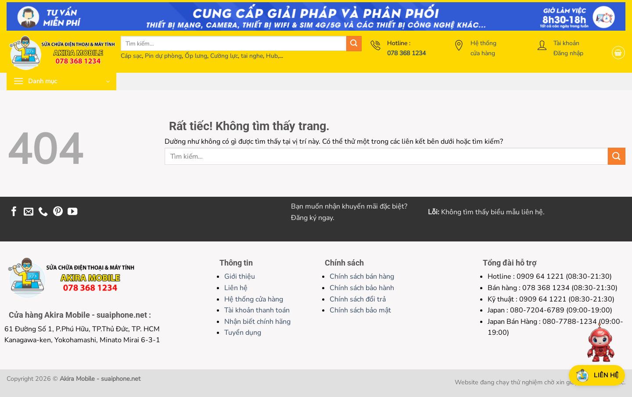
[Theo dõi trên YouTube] (72, 212)
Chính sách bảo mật (360, 310)
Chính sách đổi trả (358, 299)
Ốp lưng (196, 56)
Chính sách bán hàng (362, 276)
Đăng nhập (568, 53)
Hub (272, 56)
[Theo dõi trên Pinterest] (58, 212)
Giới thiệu (239, 276)
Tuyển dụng (242, 332)
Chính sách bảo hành (362, 288)
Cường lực (224, 56)
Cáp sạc (131, 56)
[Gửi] (354, 43)
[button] (618, 52)
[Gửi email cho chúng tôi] (28, 212)
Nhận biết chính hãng (257, 321)
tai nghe (252, 56)
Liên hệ (236, 288)
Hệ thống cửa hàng (253, 299)
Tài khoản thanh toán (257, 310)
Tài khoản (566, 43)
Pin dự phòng (163, 56)
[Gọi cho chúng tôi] (43, 212)
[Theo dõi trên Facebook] (14, 212)
